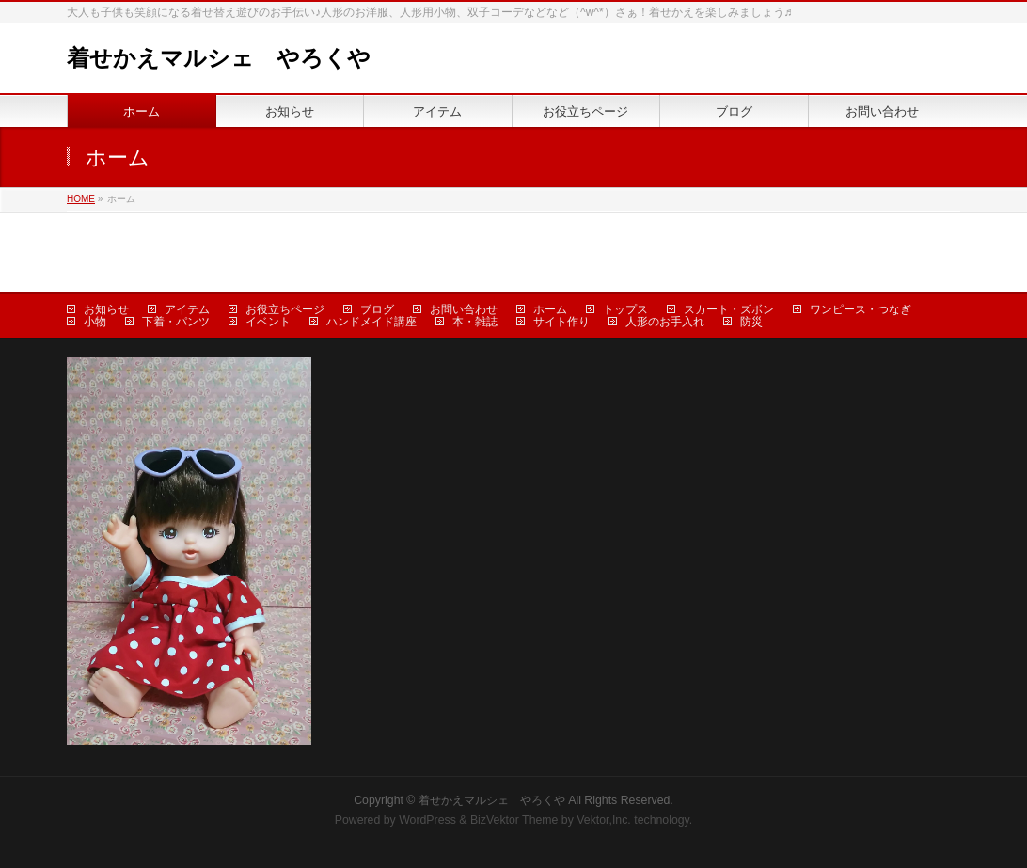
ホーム (550, 309)
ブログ (377, 309)
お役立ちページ (284, 309)
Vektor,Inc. (604, 820)
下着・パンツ (176, 321)
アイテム (187, 309)
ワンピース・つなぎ (860, 309)
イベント (268, 321)
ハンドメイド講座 (371, 321)
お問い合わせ (464, 309)
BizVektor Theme (514, 820)
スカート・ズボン (729, 309)
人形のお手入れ (664, 321)
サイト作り (561, 321)
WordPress (427, 820)
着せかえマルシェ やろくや (219, 58)
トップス (625, 309)
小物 (95, 321)
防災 (751, 321)
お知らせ (106, 309)
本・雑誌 (475, 321)
